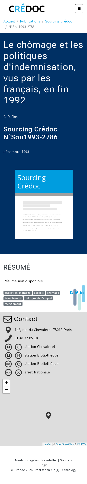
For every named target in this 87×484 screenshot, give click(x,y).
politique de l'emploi (38, 298)
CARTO (81, 444)
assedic (39, 293)
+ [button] (6, 382)
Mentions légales (27, 460)
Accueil (9, 21)
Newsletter (49, 460)
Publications (30, 21)
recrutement (13, 304)
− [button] (6, 389)
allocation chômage (18, 293)
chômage (53, 293)
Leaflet (47, 444)
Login (43, 465)
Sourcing (66, 460)
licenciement (13, 298)
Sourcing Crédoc (58, 21)
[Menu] (79, 8)
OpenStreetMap (65, 444)
